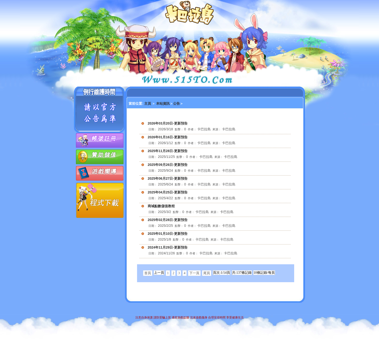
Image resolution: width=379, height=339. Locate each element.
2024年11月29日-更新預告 (168, 247)
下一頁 (194, 273)
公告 (176, 103)
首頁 (147, 273)
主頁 (148, 103)
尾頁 (206, 273)
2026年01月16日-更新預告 (168, 137)
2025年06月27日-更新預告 (168, 178)
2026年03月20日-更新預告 (168, 123)
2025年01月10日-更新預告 (168, 234)
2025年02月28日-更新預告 (168, 220)
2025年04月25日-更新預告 (168, 192)
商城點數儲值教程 (161, 206)
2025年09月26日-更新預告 (168, 165)
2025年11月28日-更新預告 (168, 151)
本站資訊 (163, 103)
